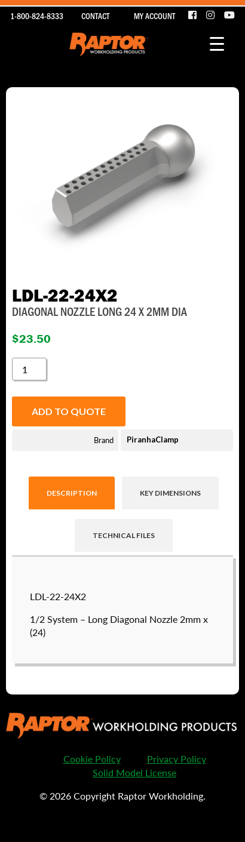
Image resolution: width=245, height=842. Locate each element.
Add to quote (69, 411)
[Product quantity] (29, 369)
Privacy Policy (176, 759)
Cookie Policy (92, 759)
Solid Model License (134, 772)
